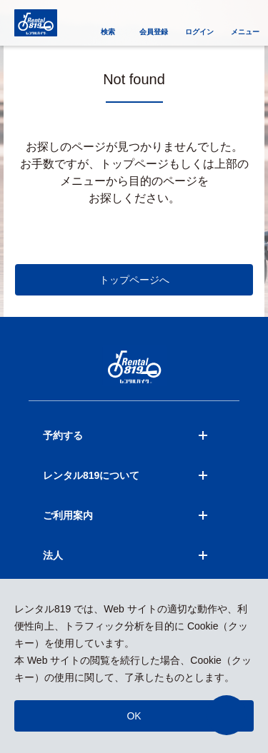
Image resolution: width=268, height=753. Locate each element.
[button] (227, 715)
